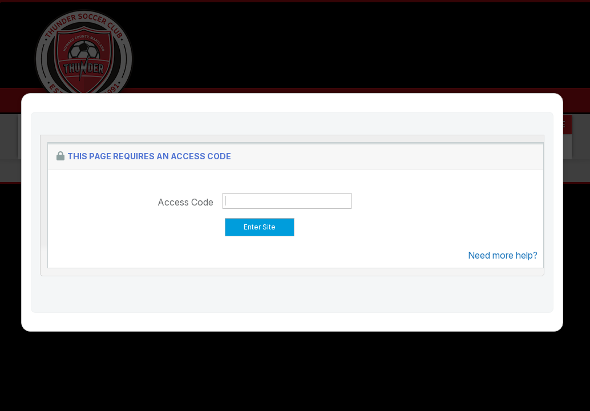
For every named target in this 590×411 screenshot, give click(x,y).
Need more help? (503, 255)
